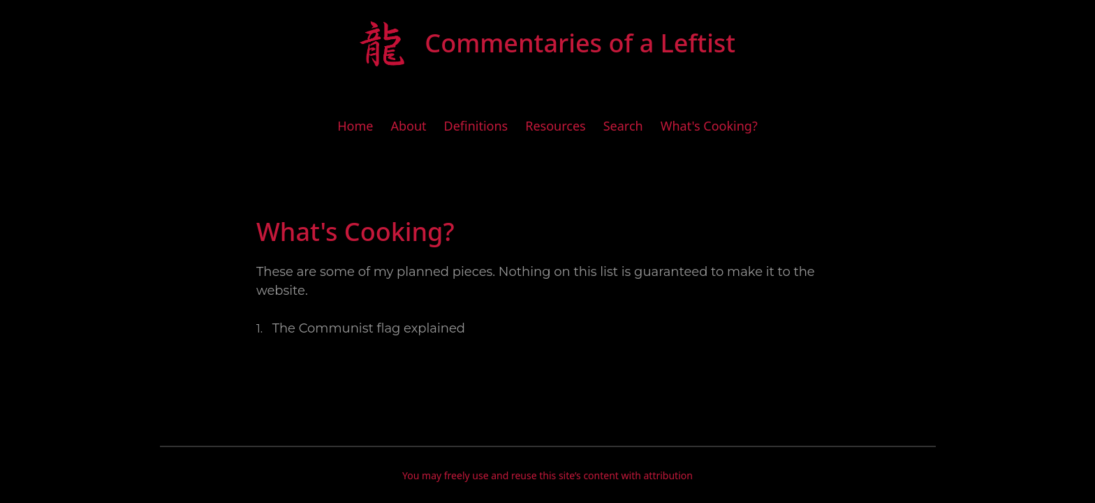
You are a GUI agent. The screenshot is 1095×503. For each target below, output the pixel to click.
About (408, 125)
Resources (555, 125)
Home (355, 125)
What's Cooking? (709, 125)
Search (623, 125)
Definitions (476, 125)
